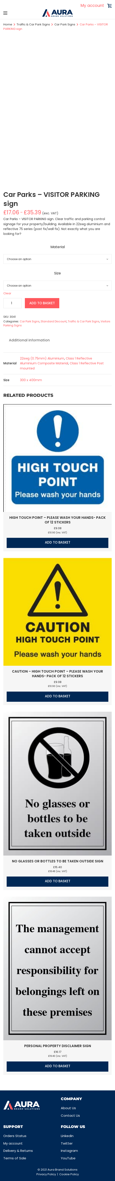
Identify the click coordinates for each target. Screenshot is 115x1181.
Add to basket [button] (57, 542)
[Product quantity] (12, 303)
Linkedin (67, 1135)
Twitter (67, 1143)
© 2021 (43, 1170)
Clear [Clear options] (7, 293)
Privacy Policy (46, 1174)
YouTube (68, 1158)
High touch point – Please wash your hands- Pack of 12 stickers (57, 520)
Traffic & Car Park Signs (33, 24)
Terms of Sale (14, 1158)
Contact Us (70, 1115)
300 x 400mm (31, 380)
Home (7, 24)
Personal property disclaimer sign (57, 1046)
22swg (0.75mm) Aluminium (42, 358)
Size (57, 273)
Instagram (69, 1150)
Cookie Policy (69, 1174)
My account (92, 5)
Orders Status (14, 1135)
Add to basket (42, 303)
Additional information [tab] (29, 340)
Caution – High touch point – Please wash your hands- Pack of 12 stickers (57, 673)
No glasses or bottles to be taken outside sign (57, 861)
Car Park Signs (64, 24)
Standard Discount (54, 321)
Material (57, 246)
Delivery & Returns (18, 1150)
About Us (68, 1108)
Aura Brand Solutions (62, 1170)
